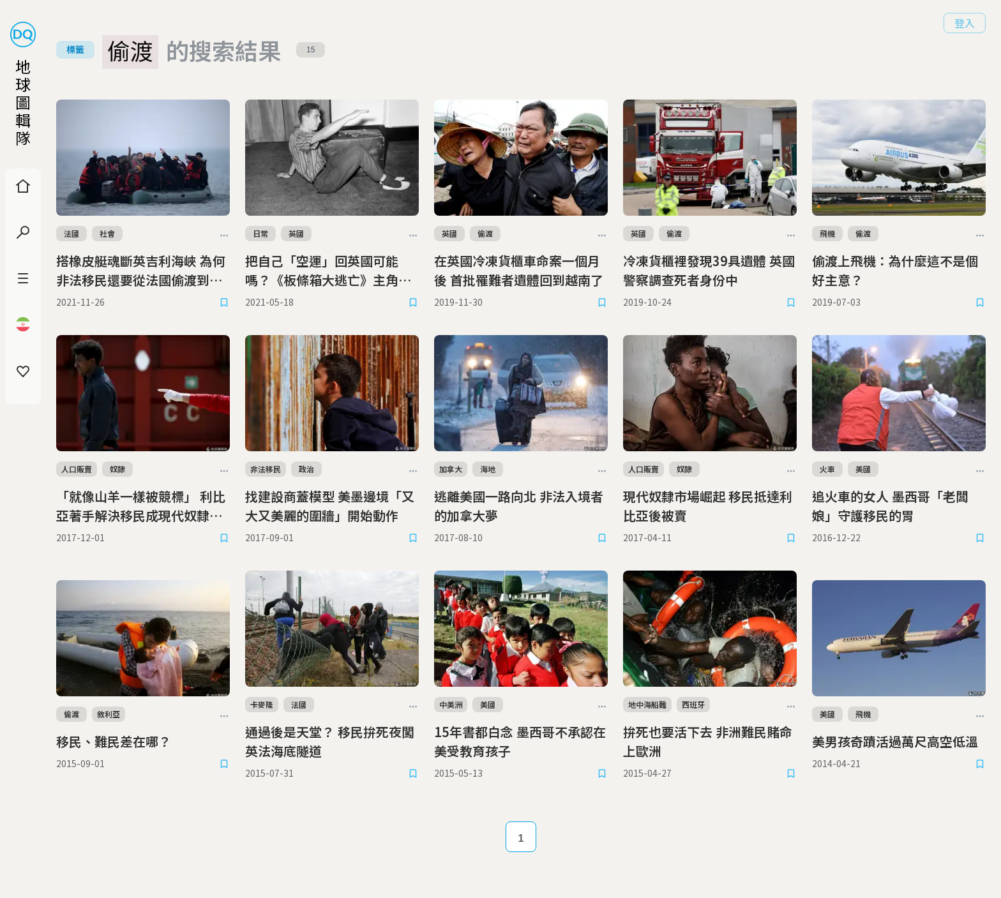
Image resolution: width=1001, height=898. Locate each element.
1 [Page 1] (521, 838)
